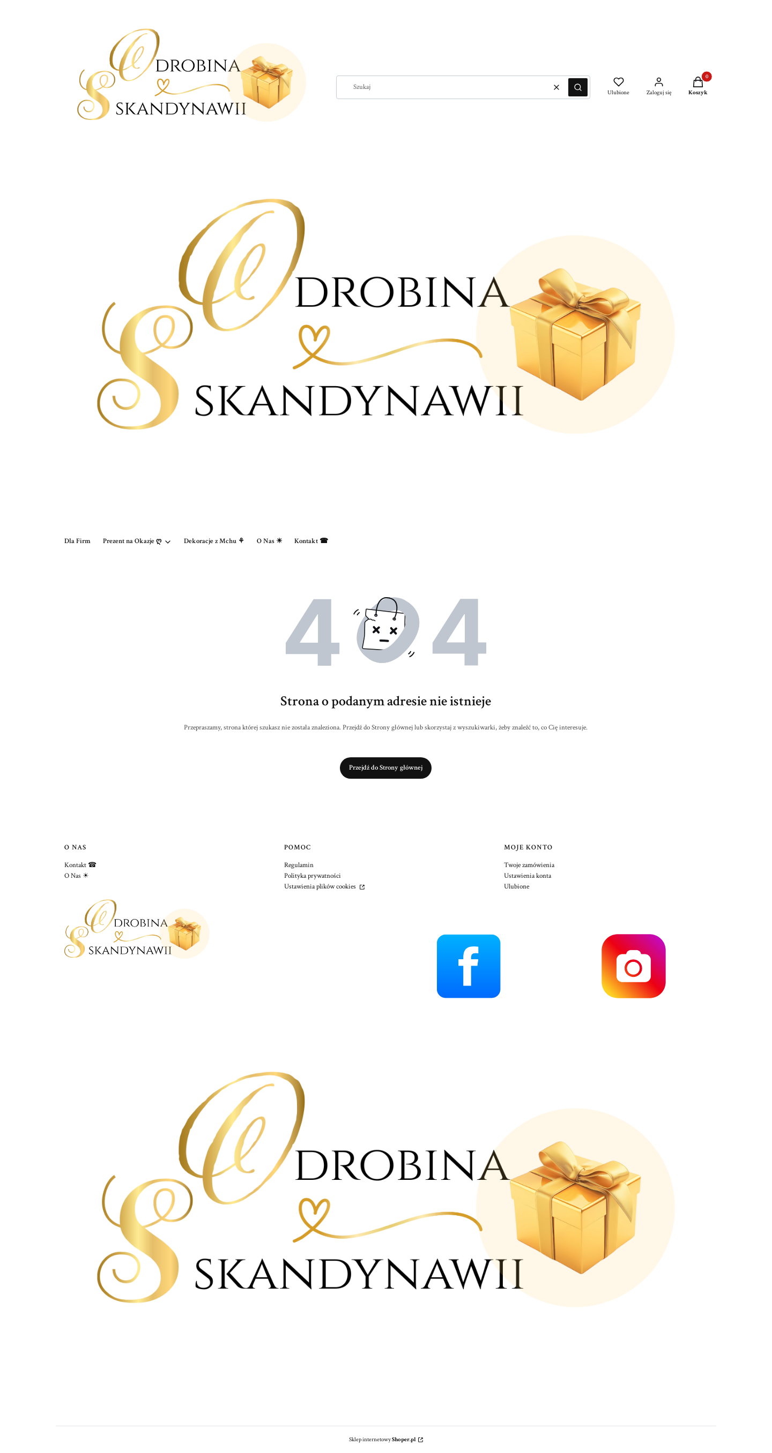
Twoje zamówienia (529, 865)
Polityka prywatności (312, 875)
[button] (578, 87)
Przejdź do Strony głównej (385, 767)
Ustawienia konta (527, 875)
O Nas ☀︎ (76, 875)
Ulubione (516, 886)
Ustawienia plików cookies (321, 886)
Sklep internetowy (382, 1439)
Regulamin (299, 865)
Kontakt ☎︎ (80, 865)
